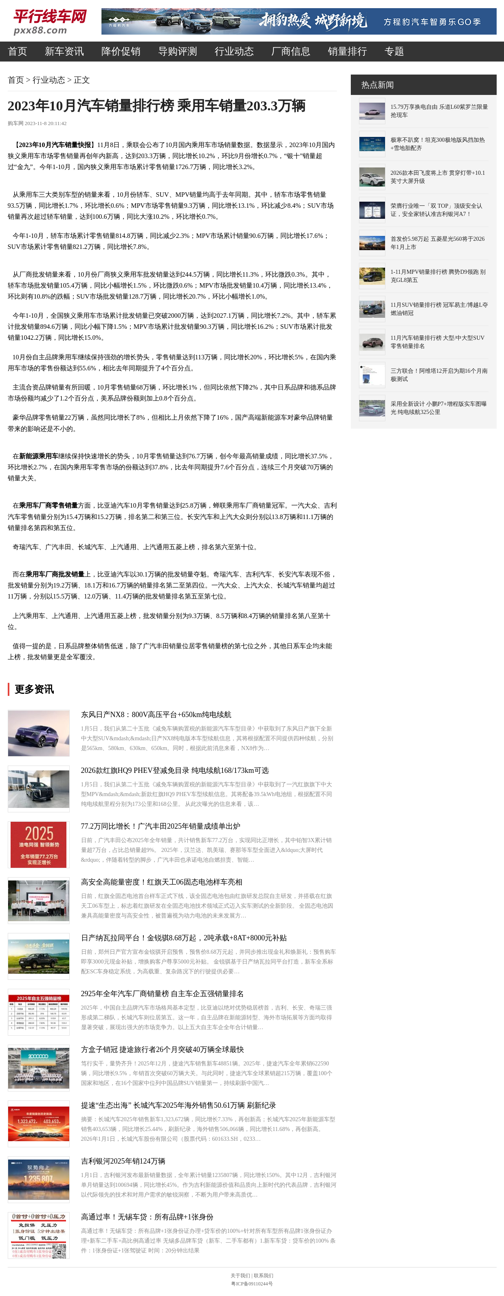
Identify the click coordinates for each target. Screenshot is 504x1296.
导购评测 (177, 51)
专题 (394, 51)
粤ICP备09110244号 (252, 1284)
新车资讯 (64, 51)
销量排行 (347, 51)
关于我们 (240, 1275)
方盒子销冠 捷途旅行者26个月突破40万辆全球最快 (162, 1049)
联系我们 (263, 1275)
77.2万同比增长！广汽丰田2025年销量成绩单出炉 (161, 826)
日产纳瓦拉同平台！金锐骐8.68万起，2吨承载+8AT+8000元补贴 (184, 938)
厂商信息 (290, 51)
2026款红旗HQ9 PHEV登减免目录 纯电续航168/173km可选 (175, 770)
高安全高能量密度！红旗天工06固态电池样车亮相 (161, 882)
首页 (17, 51)
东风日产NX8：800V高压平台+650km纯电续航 (156, 715)
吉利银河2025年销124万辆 (123, 1161)
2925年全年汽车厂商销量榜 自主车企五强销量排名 (162, 994)
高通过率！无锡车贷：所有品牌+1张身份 (147, 1217)
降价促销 (121, 51)
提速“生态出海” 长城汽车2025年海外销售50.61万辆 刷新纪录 (178, 1105)
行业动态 (234, 51)
